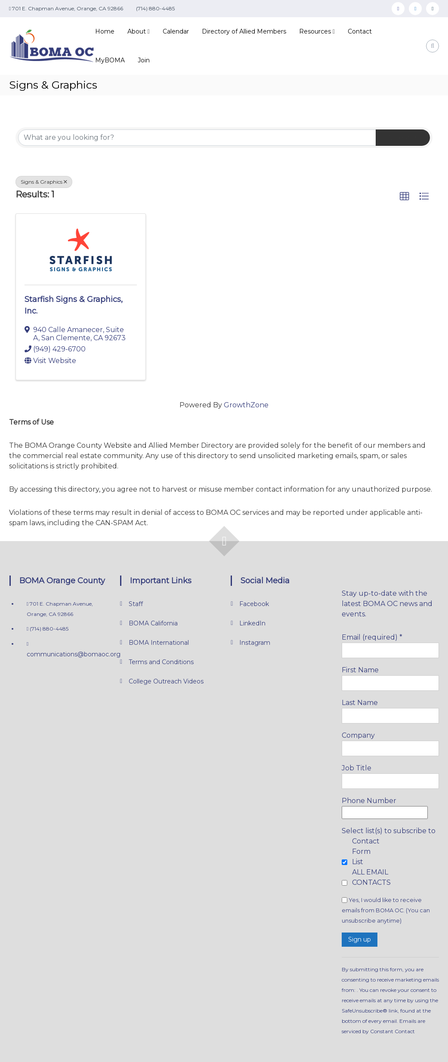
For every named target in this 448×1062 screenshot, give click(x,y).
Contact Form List (366, 851)
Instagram (254, 642)
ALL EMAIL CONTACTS (371, 877)
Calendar (176, 31)
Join (144, 60)
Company (358, 735)
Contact (360, 31)
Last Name (360, 703)
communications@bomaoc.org (73, 654)
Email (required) (372, 637)
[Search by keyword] (197, 137)
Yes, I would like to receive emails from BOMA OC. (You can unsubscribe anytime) (386, 910)
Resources (315, 31)
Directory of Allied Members (244, 31)
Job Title (356, 768)
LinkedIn (252, 623)
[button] (404, 196)
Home (104, 31)
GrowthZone (246, 405)
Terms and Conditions (161, 662)
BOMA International (159, 642)
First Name (360, 670)
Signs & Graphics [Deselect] (44, 182)
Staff (136, 604)
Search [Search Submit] (403, 137)
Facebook (254, 604)
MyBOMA (110, 60)
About (136, 31)
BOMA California (153, 623)
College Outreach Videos (166, 681)
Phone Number (369, 801)
